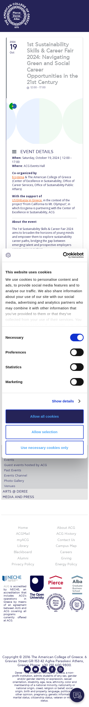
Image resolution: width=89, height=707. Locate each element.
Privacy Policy (23, 564)
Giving (66, 558)
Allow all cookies (44, 416)
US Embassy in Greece (27, 200)
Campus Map (66, 546)
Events (9, 460)
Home (23, 528)
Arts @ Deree (15, 491)
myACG (23, 540)
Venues (9, 486)
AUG (6, 586)
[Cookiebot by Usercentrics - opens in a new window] (63, 255)
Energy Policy (66, 564)
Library (22, 546)
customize (75, 5)
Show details (63, 401)
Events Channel (15, 476)
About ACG (66, 528)
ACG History (66, 534)
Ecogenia (18, 177)
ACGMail (23, 534)
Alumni (22, 558)
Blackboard (23, 552)
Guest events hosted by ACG (25, 465)
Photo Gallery (14, 481)
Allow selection (44, 432)
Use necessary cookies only (44, 448)
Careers (66, 552)
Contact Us (66, 540)
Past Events (12, 470)
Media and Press (18, 497)
